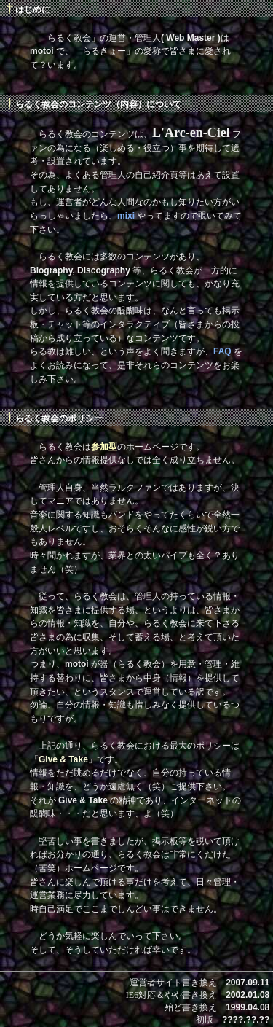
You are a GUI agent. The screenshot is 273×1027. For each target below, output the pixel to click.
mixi (126, 216)
